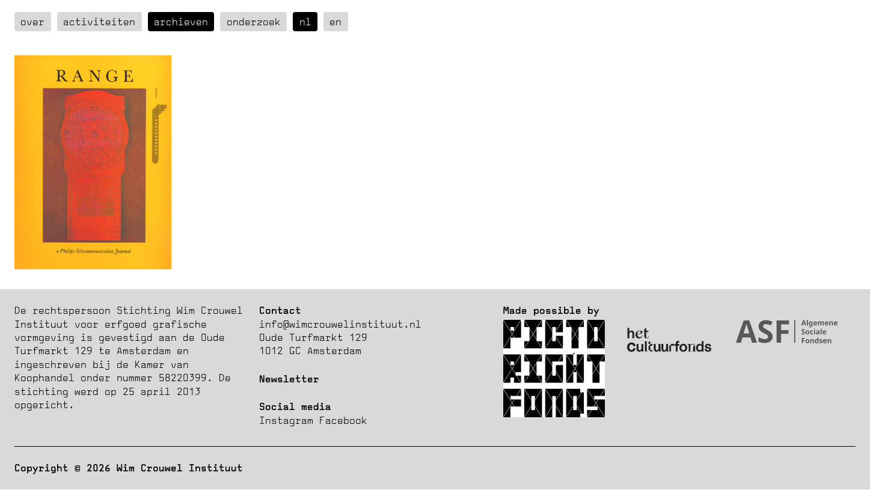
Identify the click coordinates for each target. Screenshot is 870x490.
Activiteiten (99, 22)
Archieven (181, 22)
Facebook (343, 420)
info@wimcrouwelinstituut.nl (340, 324)
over (32, 22)
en (335, 22)
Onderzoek (254, 22)
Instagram (286, 420)
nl (305, 22)
